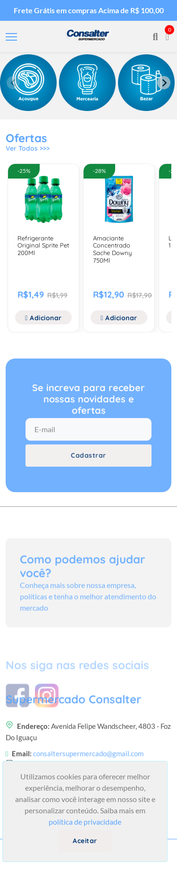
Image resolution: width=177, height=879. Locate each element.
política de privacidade (85, 821)
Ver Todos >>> (28, 148)
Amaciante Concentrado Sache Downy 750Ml (112, 249)
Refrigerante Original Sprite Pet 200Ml (43, 245)
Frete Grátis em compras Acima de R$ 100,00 (89, 10)
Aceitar (85, 840)
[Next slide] (163, 82)
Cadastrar (88, 455)
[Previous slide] (13, 82)
